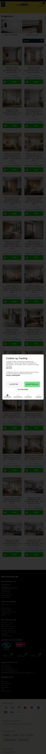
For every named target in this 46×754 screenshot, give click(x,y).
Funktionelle (28, 397)
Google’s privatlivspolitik (13, 375)
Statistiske (39, 397)
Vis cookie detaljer (23, 389)
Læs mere (9, 368)
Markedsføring (18, 397)
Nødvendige (7, 397)
